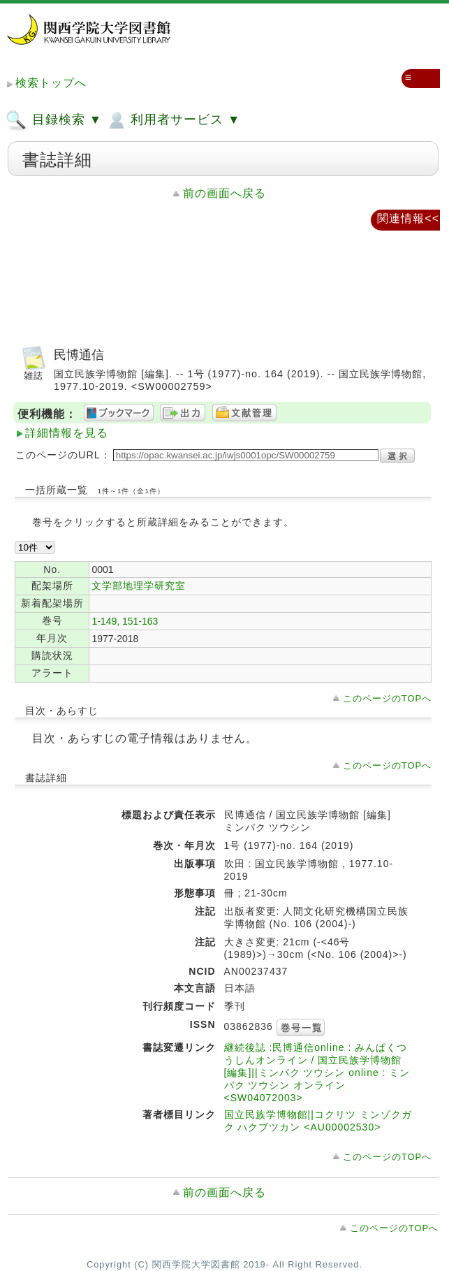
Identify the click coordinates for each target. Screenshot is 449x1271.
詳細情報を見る (66, 433)
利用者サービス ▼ (172, 120)
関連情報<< (408, 218)
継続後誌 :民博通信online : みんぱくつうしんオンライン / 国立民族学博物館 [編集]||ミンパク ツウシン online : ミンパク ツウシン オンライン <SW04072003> (317, 1072)
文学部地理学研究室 (138, 585)
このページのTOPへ (387, 698)
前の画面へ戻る (224, 193)
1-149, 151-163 (124, 621)
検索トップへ (51, 83)
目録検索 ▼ (54, 120)
